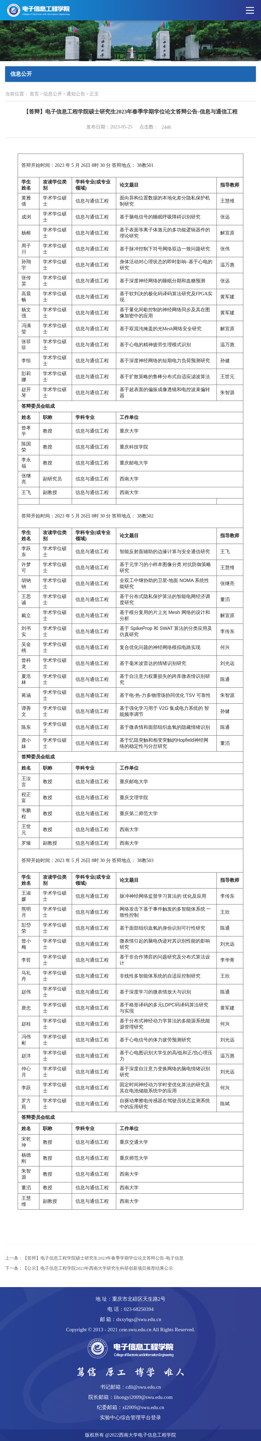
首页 (34, 93)
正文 (94, 93)
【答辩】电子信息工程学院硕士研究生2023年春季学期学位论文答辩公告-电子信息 (103, 1258)
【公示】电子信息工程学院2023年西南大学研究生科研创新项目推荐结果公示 (98, 1268)
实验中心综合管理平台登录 (130, 1417)
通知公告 (75, 93)
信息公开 (52, 93)
